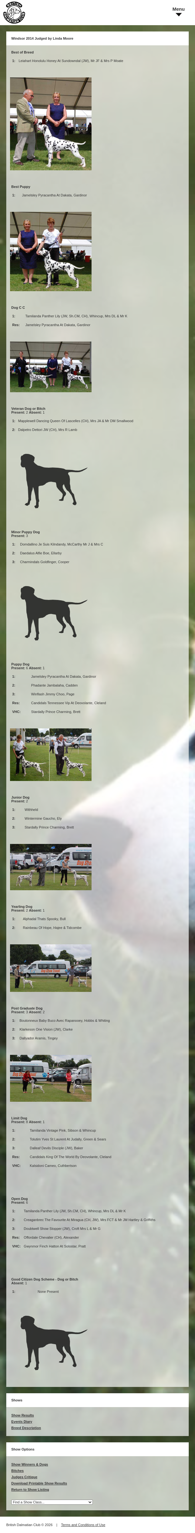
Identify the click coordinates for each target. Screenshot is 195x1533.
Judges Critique (24, 1477)
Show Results (22, 1415)
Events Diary (21, 1421)
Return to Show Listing (30, 1489)
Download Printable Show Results (39, 1483)
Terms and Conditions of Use (83, 1525)
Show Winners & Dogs (29, 1464)
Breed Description (26, 1428)
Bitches (17, 1471)
